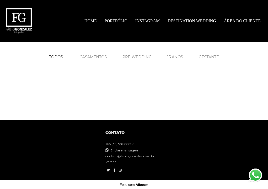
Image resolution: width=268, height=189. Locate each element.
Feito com (134, 185)
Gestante (209, 57)
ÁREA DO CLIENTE (242, 21)
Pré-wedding (137, 57)
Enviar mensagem (124, 150)
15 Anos (175, 57)
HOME (91, 21)
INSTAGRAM (147, 21)
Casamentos (93, 57)
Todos (56, 57)
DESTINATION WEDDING (192, 21)
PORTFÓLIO (116, 21)
